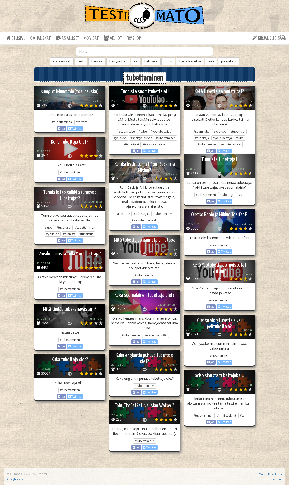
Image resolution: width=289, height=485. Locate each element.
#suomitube (126, 132)
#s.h (243, 415)
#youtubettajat (161, 132)
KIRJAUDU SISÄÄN (269, 38)
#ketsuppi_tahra (154, 144)
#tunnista (69, 234)
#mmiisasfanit (226, 415)
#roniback (123, 214)
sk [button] (135, 61)
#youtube (120, 138)
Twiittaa (75, 128)
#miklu (152, 220)
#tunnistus (86, 234)
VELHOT (113, 38)
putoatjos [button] (228, 61)
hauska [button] (96, 61)
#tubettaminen (62, 122)
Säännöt (276, 479)
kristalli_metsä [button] (190, 61)
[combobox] (144, 51)
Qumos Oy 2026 (19, 474)
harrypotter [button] (118, 61)
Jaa (61, 128)
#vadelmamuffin (156, 335)
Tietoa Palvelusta (270, 474)
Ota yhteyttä (15, 479)
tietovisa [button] (150, 61)
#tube (143, 132)
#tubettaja (202, 138)
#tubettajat (131, 144)
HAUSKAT (40, 38)
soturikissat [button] (62, 61)
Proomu (42, 474)
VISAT (91, 38)
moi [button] (211, 61)
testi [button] (81, 61)
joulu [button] (168, 61)
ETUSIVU (16, 38)
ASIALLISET (67, 38)
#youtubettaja (222, 138)
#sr (240, 195)
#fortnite (82, 122)
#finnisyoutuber (141, 138)
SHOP (134, 38)
